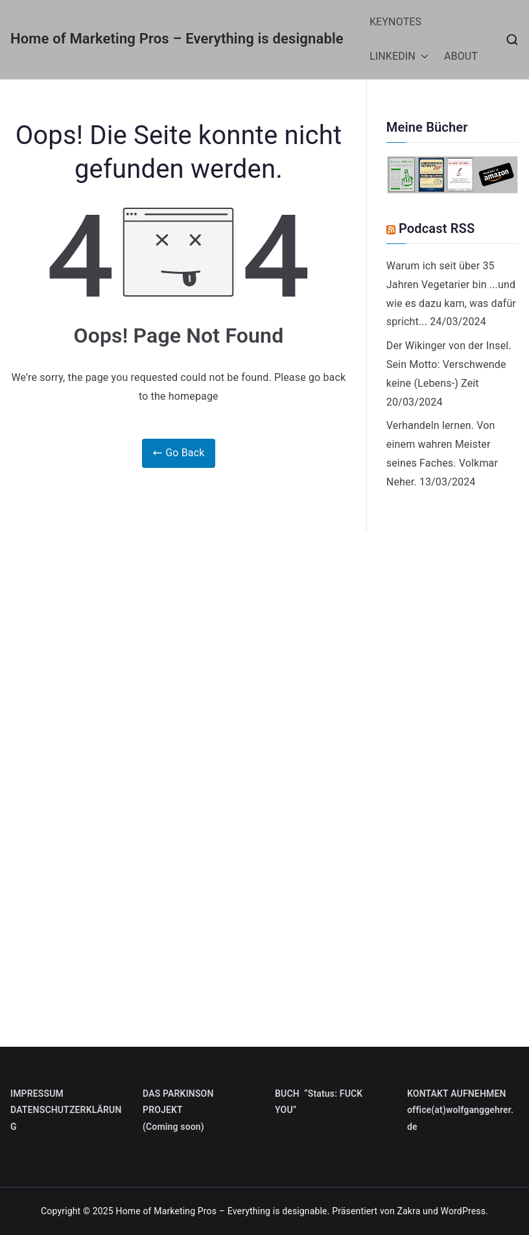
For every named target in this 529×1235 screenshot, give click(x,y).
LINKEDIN (399, 56)
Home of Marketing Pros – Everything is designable (177, 39)
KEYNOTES (395, 22)
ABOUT (461, 56)
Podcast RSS (437, 228)
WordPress (463, 1211)
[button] (422, 56)
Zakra (408, 1211)
